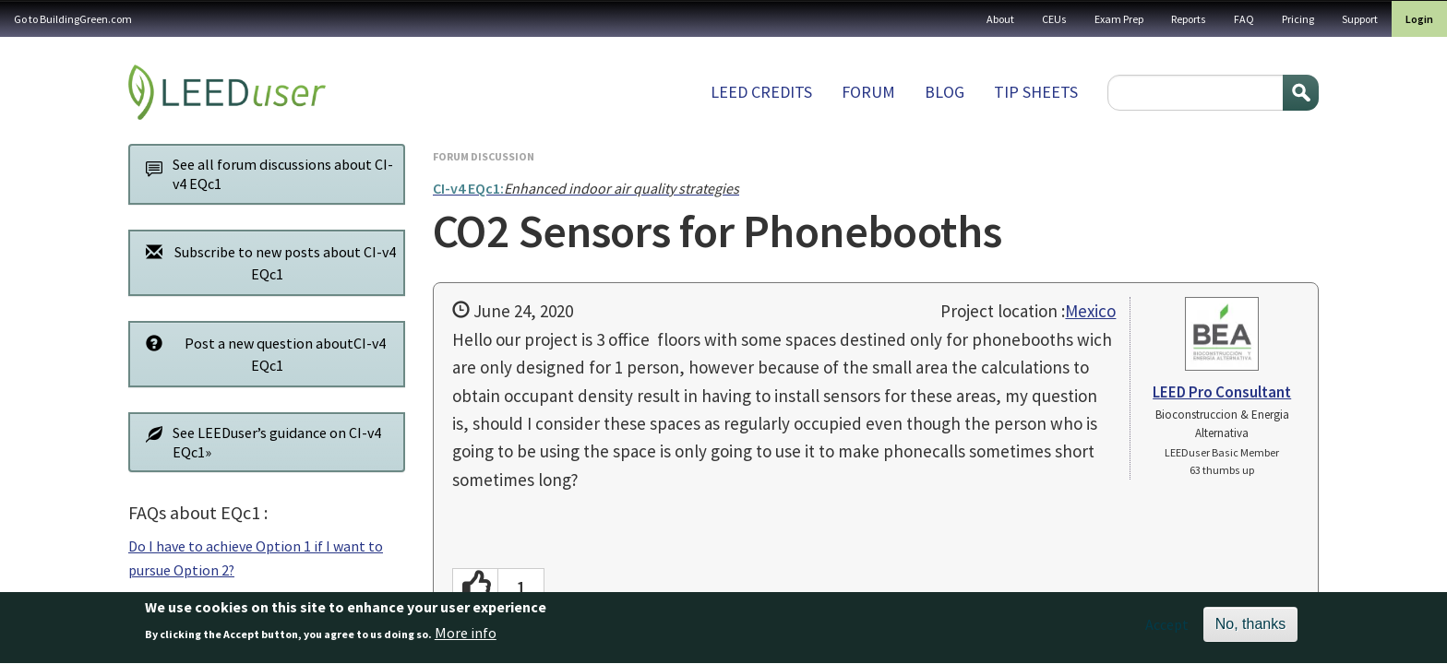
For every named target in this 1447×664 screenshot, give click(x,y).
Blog (944, 91)
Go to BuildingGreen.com (73, 19)
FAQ (1244, 19)
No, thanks (1250, 631)
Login (1419, 19)
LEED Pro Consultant (1222, 392)
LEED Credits (761, 91)
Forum (868, 91)
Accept (1167, 631)
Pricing (1298, 19)
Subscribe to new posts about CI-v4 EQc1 (266, 262)
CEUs (1054, 19)
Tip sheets (1036, 91)
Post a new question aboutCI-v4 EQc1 (261, 353)
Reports (1188, 19)
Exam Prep (1118, 19)
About (1000, 19)
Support (1360, 19)
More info (465, 640)
